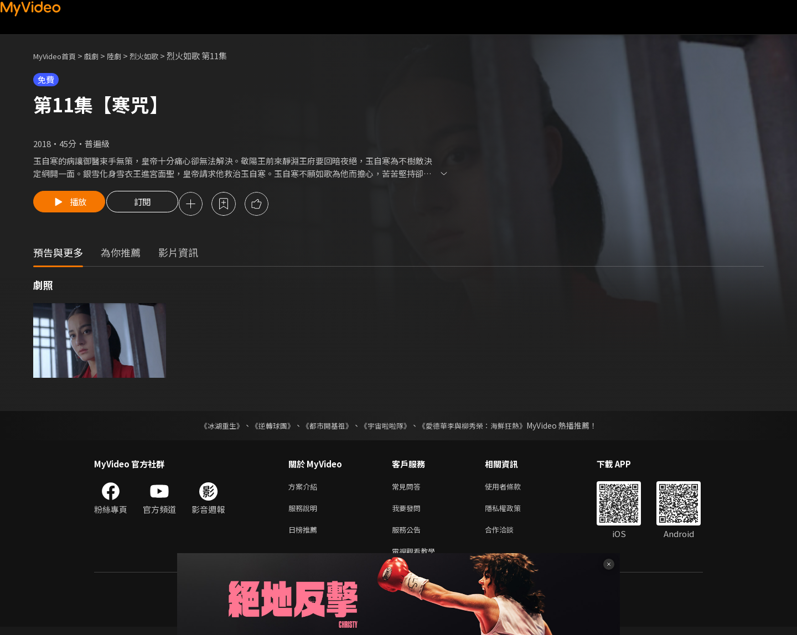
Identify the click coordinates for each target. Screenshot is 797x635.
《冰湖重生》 (212, 427)
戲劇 (100, 55)
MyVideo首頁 (58, 55)
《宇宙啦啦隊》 (386, 427)
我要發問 (408, 512)
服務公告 (408, 535)
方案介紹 (305, 489)
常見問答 (408, 489)
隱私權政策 (512, 512)
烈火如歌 (158, 55)
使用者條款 (512, 489)
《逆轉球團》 (266, 427)
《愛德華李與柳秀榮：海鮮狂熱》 (479, 427)
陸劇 (125, 55)
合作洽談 (508, 535)
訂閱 (150, 204)
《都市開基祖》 (324, 427)
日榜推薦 (305, 535)
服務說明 (305, 512)
